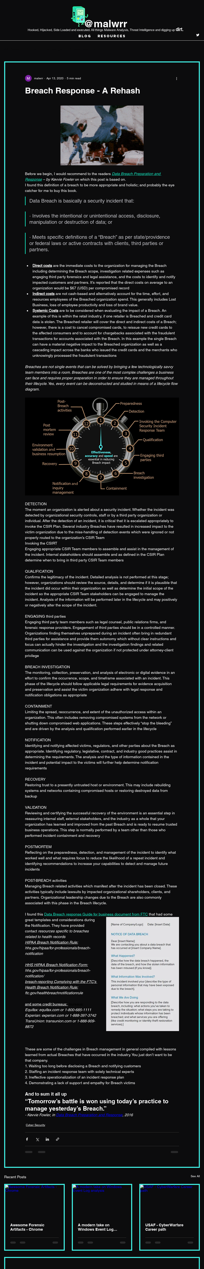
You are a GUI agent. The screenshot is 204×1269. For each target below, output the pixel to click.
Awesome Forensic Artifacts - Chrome (27, 1227)
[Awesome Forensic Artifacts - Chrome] (34, 1201)
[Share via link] (58, 1139)
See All (195, 1176)
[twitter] (198, 35)
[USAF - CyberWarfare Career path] (169, 1201)
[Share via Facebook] (27, 1139)
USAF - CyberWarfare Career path (164, 1227)
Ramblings (53, 49)
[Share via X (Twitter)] (37, 1139)
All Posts (11, 49)
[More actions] (176, 78)
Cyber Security (82, 49)
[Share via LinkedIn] (47, 1139)
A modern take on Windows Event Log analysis (95, 1227)
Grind (31, 49)
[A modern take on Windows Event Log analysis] (102, 1201)
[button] (195, 49)
